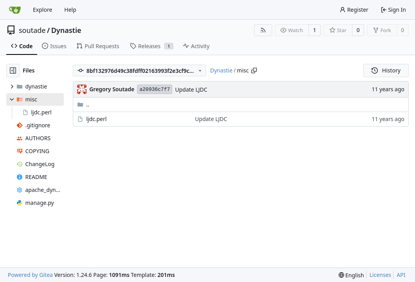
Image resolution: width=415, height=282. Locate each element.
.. (83, 104)
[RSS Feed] (263, 30)
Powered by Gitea (30, 274)
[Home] (15, 10)
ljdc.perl (96, 119)
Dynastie (66, 30)
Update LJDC (191, 89)
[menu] (351, 275)
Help (70, 9)
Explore (42, 9)
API (401, 274)
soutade (32, 30)
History (386, 70)
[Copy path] (254, 70)
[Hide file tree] (13, 70)
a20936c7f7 (154, 89)
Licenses (381, 274)
